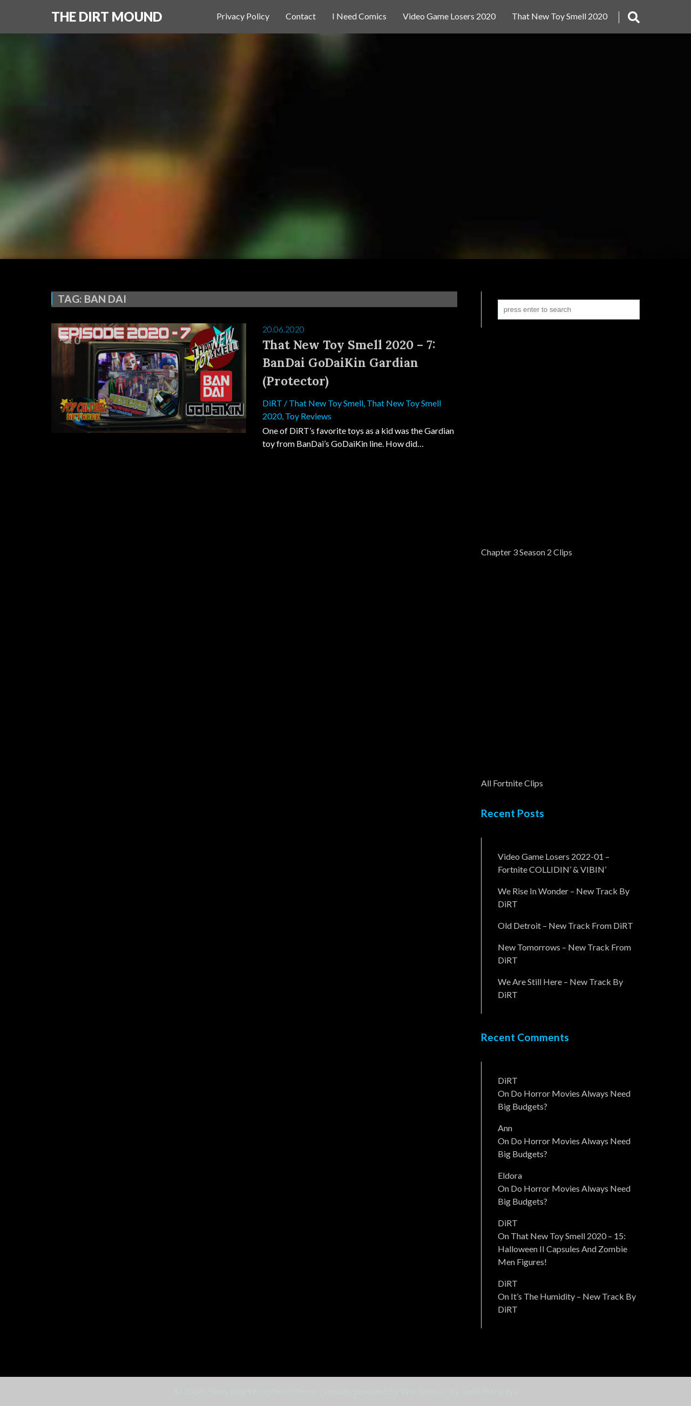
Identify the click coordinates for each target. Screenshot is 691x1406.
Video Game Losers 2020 (449, 16)
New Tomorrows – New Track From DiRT (564, 953)
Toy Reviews (308, 416)
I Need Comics (359, 16)
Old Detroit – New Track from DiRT (565, 925)
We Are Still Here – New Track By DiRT (560, 988)
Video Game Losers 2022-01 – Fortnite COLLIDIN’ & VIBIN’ (553, 862)
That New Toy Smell (326, 403)
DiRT (272, 403)
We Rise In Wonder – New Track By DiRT (563, 897)
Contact (301, 16)
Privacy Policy (242, 16)
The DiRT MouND (106, 16)
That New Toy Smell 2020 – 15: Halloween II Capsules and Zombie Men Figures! (562, 1249)
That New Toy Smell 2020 (559, 16)
